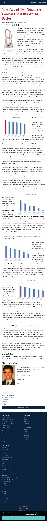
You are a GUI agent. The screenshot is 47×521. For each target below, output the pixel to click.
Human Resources (27, 427)
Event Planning (5, 485)
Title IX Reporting (6, 470)
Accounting (26, 417)
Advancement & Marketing (8, 419)
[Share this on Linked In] (16, 25)
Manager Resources (28, 431)
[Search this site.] (5, 2)
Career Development (6, 481)
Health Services (5, 492)
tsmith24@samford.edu (25, 375)
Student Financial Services (8, 489)
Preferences (23, 519)
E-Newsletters (5, 435)
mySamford (4, 463)
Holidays (25, 425)
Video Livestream (6, 472)
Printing (3, 496)
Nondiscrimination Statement (8, 465)
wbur (13, 49)
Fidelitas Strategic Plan (7, 457)
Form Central (5, 459)
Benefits (25, 419)
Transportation (5, 502)
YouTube (4, 441)
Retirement (26, 437)
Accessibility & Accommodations (9, 477)
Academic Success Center (8, 479)
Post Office (4, 494)
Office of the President (7, 425)
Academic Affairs (6, 417)
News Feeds (4, 437)
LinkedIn (19, 383)
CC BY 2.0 (9, 50)
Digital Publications (6, 433)
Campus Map (5, 453)
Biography (4, 401)
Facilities (4, 487)
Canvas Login (5, 455)
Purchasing (26, 435)
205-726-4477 (5, 399)
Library (3, 461)
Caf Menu (4, 451)
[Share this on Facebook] (14, 25)
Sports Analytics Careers (23, 407)
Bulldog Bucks (5, 449)
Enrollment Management (7, 421)
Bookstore (4, 447)
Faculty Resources (27, 423)
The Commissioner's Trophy (6, 49)
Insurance (25, 429)
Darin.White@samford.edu (8, 397)
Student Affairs (5, 427)
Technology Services (6, 500)
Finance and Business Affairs (8, 423)
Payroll (25, 433)
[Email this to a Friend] (12, 25)
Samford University (23, 506)
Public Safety (5, 498)
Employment (26, 421)
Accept (23, 516)
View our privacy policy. (31, 513)
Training (25, 441)
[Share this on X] (18, 25)
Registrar (4, 468)
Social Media (5, 439)
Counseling (4, 483)
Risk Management (27, 439)
